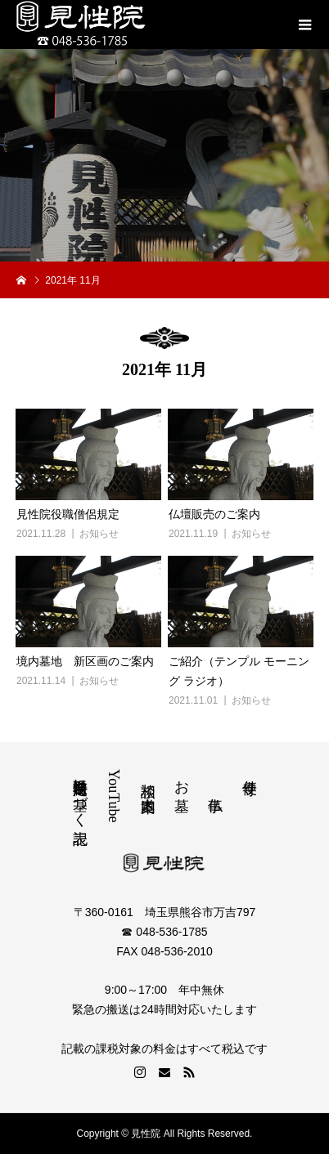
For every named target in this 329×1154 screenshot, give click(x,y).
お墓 (182, 778)
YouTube (114, 796)
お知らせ (99, 533)
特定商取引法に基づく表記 (80, 794)
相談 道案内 (148, 779)
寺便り (249, 778)
